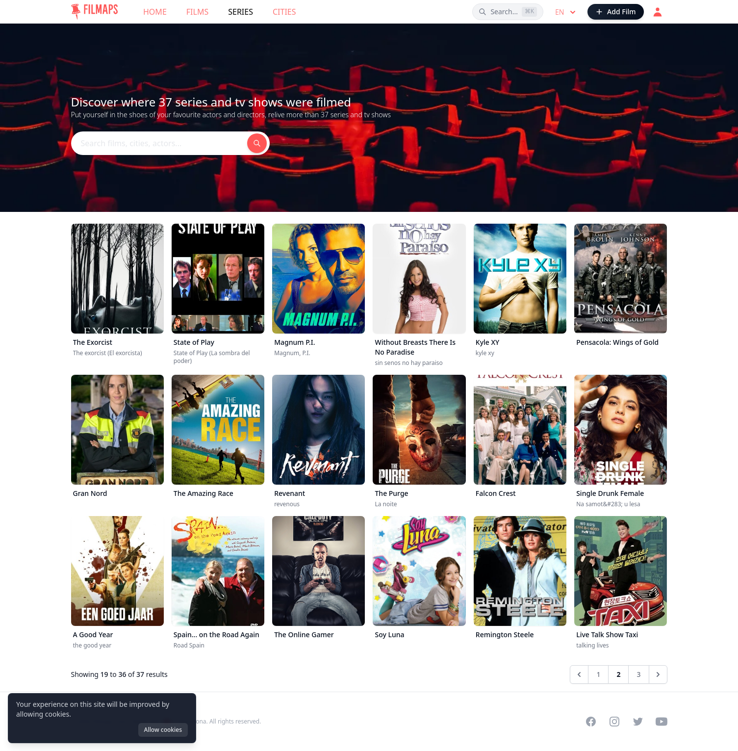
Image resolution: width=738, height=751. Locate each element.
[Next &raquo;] (658, 674)
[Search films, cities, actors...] (507, 11)
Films (197, 11)
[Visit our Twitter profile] (638, 721)
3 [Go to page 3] (638, 674)
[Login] (657, 12)
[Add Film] (615, 12)
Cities (284, 11)
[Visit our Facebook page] (591, 721)
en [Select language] (566, 12)
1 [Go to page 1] (598, 674)
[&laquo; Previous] (579, 674)
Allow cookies (163, 729)
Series (240, 11)
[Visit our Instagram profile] (614, 721)
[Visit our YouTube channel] (661, 721)
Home (155, 11)
